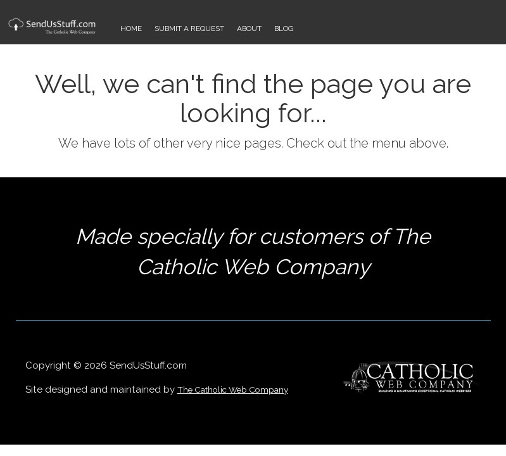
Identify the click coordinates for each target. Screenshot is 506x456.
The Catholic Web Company (232, 389)
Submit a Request (189, 28)
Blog (284, 28)
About (249, 28)
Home (131, 28)
